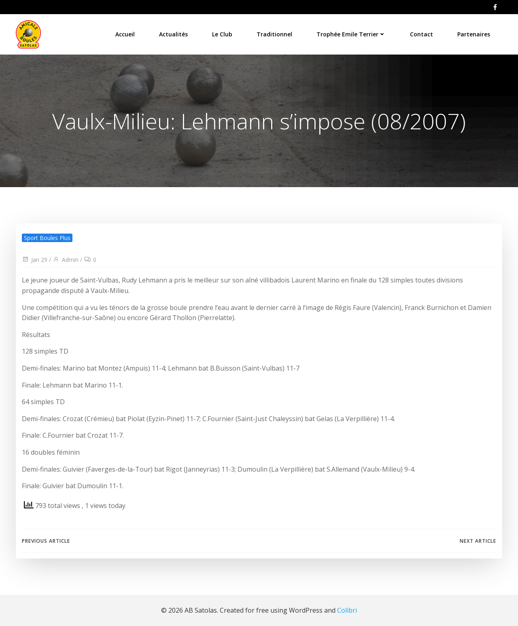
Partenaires (473, 34)
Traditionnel (274, 34)
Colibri (347, 610)
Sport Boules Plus (47, 238)
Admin (66, 259)
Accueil (125, 34)
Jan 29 (34, 259)
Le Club (222, 34)
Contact (421, 34)
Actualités (173, 34)
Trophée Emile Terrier (351, 34)
